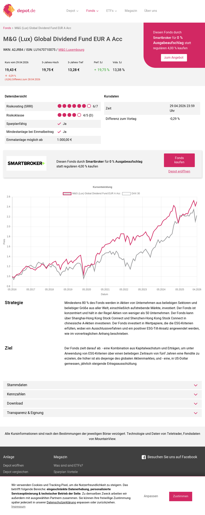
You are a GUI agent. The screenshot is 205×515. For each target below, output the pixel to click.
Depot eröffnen (179, 171)
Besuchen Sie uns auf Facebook (169, 457)
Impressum (18, 506)
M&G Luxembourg (71, 49)
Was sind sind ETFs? (68, 465)
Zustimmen (180, 496)
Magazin (131, 10)
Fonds (7, 28)
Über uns (150, 10)
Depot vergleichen (15, 472)
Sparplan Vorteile (66, 472)
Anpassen (151, 496)
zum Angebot (173, 57)
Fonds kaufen (179, 160)
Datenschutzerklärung (61, 502)
